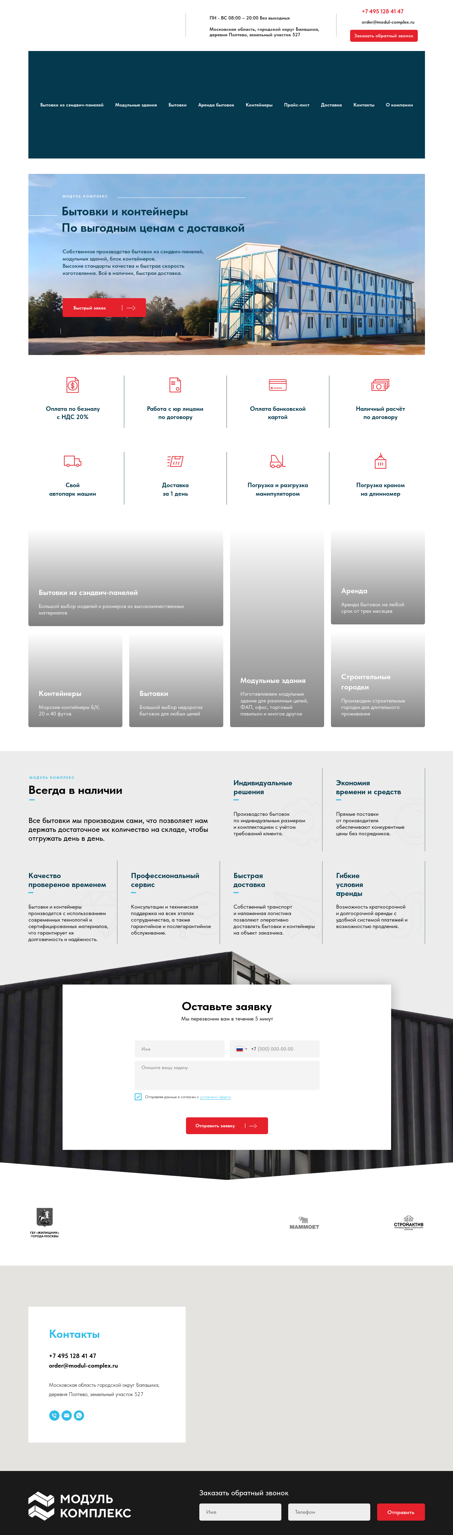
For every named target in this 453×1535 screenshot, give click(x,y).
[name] (180, 1048)
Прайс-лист (296, 104)
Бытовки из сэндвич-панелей (72, 104)
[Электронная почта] (67, 1415)
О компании (399, 104)
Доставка (331, 104)
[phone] (329, 1512)
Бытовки (178, 104)
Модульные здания (136, 104)
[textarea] (227, 1075)
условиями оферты (215, 1096)
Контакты (364, 104)
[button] (104, 307)
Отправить (400, 1512)
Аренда (354, 590)
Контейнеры (259, 104)
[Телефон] (54, 1415)
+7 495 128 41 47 (382, 11)
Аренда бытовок (216, 104)
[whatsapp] (79, 1415)
